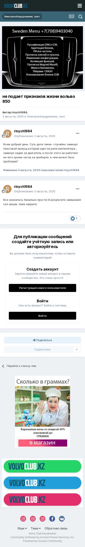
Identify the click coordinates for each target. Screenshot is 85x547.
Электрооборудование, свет (46, 116)
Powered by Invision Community (42, 540)
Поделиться (42, 340)
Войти (42, 315)
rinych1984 (19, 112)
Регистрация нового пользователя (42, 287)
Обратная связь (56, 528)
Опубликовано (34, 136)
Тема (36, 528)
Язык (22, 528)
